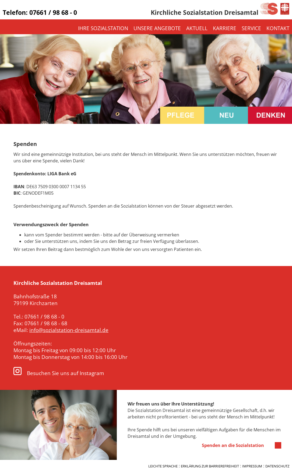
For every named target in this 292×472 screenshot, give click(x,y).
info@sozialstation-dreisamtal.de (68, 330)
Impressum (252, 466)
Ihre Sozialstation (103, 28)
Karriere (224, 28)
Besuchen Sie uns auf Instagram (58, 373)
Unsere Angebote (157, 28)
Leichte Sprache (163, 466)
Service (251, 28)
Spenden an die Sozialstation (233, 445)
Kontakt (277, 28)
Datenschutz (277, 466)
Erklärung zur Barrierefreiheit (210, 466)
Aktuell (196, 28)
